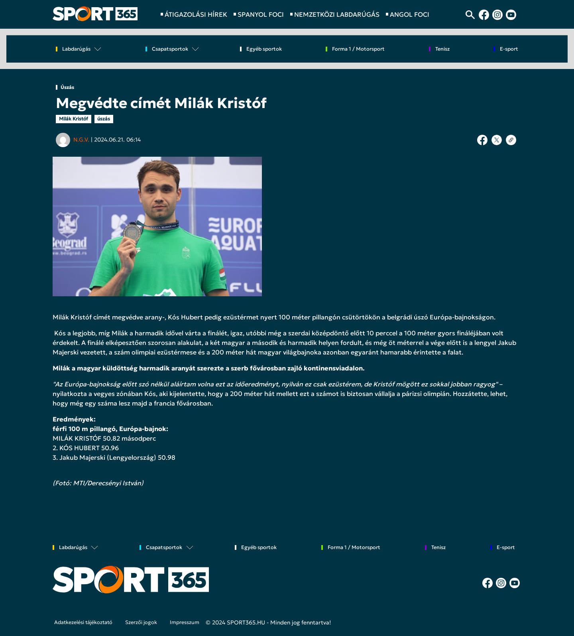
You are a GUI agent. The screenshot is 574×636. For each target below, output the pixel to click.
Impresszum (184, 622)
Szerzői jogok (141, 622)
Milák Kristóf (73, 119)
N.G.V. (81, 139)
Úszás (67, 87)
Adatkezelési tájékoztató (83, 622)
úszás (103, 119)
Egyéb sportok (264, 49)
